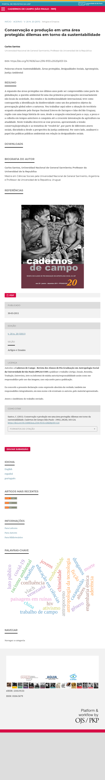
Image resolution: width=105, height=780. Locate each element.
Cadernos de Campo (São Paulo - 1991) (32, 9)
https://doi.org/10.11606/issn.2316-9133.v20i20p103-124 (38, 61)
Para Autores (11, 580)
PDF (11, 342)
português (10, 525)
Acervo (17, 21)
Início (8, 21)
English (8, 516)
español (9, 521)
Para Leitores (11, 575)
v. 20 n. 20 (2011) (32, 21)
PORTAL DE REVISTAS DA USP (16, 4)
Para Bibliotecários (14, 584)
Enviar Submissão (17, 496)
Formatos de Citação (22, 476)
